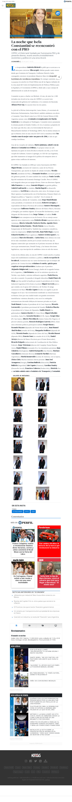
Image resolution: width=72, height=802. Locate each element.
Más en (22, 522)
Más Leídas (15, 646)
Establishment (17, 511)
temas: (14, 509)
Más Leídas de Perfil (19, 695)
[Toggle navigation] (3, 5)
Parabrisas (63, 767)
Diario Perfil (9, 767)
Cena (33, 511)
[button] (59, 77)
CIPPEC (27, 511)
